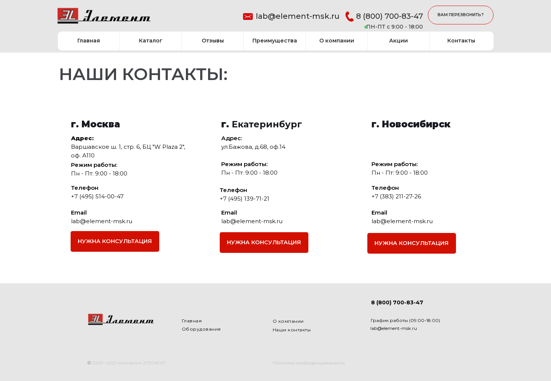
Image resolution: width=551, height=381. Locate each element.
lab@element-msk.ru (298, 16)
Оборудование (201, 329)
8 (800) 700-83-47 (389, 16)
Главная (192, 321)
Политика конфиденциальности (309, 363)
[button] (461, 15)
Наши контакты (292, 330)
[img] (104, 16)
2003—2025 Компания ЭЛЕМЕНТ (129, 363)
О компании (288, 321)
